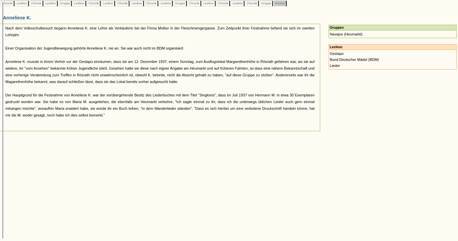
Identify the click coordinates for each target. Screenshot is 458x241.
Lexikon (22, 3)
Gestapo (337, 54)
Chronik (7, 3)
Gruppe (65, 3)
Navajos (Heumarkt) (346, 34)
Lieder (335, 66)
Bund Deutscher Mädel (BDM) (354, 60)
